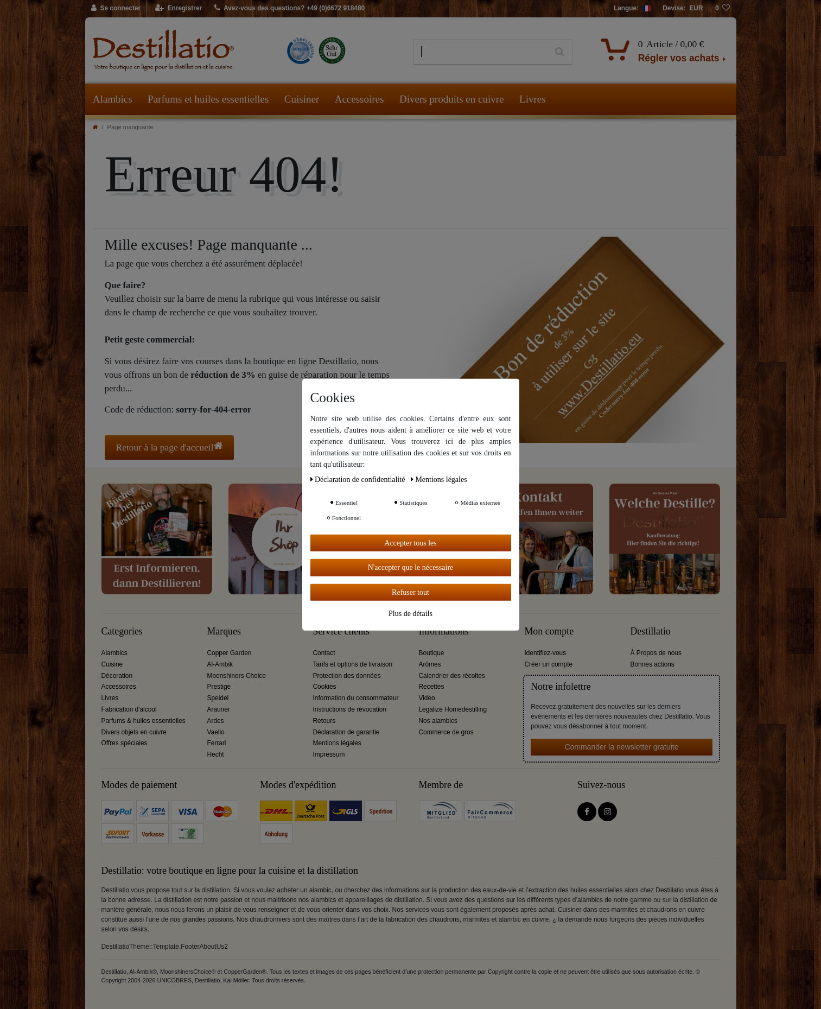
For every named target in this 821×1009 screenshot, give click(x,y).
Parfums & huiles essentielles (143, 721)
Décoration (117, 676)
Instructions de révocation (350, 709)
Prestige (219, 686)
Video (427, 698)
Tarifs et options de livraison (353, 664)
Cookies (324, 686)
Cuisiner (301, 99)
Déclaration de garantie (346, 732)
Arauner (218, 709)
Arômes (430, 664)
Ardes (215, 721)
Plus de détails (410, 614)
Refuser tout (410, 592)
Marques (224, 631)
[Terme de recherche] (480, 52)
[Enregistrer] (178, 8)
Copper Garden (229, 653)
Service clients (341, 631)
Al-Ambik (220, 664)
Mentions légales (337, 743)
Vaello (216, 732)
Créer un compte (549, 664)
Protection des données (347, 676)
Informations (444, 631)
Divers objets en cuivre (134, 732)
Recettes (431, 686)
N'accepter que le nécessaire (411, 567)
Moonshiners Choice (236, 676)
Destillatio (651, 631)
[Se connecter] (116, 8)
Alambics (112, 99)
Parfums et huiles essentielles (208, 99)
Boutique (431, 653)
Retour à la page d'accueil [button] (169, 447)
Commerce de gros (446, 732)
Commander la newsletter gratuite (621, 747)
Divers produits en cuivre (451, 99)
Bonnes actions (652, 664)
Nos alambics (438, 721)
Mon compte (549, 631)
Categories (122, 631)
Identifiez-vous (546, 653)
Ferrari (216, 743)
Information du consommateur (356, 698)
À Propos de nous (656, 653)
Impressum (329, 754)
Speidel (218, 698)
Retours (324, 721)
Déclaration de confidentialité (358, 479)
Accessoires (359, 99)
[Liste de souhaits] (722, 8)
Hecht (215, 754)
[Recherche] (560, 52)
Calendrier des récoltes (452, 676)
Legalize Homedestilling (453, 709)
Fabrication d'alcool (129, 709)
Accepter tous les (410, 542)
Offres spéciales (124, 743)
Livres (532, 99)
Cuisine (112, 664)
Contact (324, 653)
